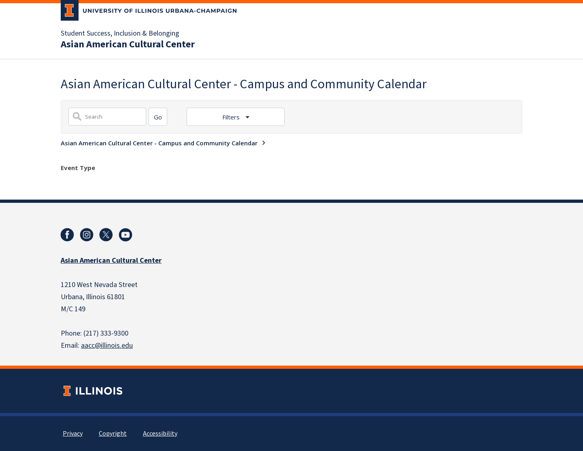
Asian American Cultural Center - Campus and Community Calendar (159, 143)
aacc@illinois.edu (107, 345)
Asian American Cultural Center (128, 44)
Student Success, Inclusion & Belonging (120, 33)
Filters (231, 117)
